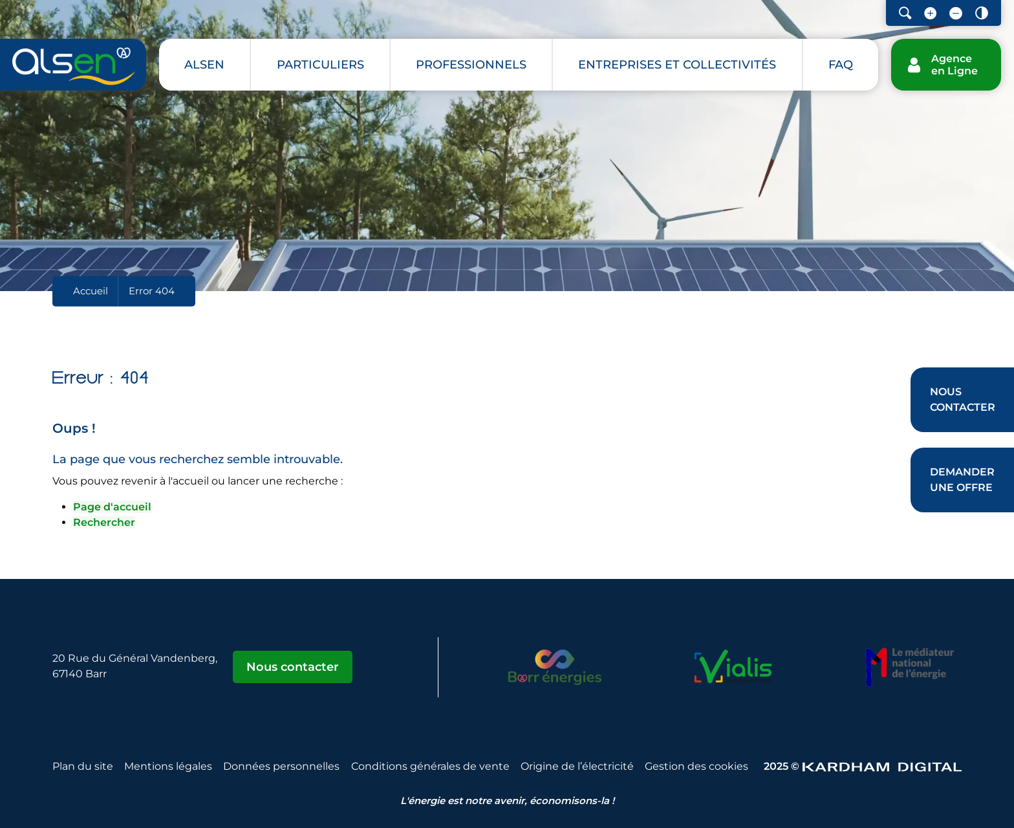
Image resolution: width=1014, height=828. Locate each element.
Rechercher (104, 522)
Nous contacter (292, 667)
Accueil (90, 291)
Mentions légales (168, 766)
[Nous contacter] (962, 399)
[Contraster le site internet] (982, 13)
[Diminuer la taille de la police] (956, 13)
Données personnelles (281, 766)
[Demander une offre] (962, 480)
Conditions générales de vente (430, 766)
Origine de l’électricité (577, 766)
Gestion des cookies (696, 766)
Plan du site (82, 766)
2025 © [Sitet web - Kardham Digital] (863, 766)
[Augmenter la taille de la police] (930, 13)
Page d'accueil (112, 507)
